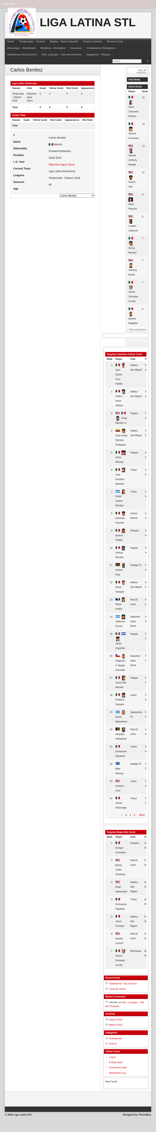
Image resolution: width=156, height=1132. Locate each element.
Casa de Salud (117, 988)
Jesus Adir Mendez (120, 683)
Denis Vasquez (120, 587)
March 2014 (115, 1024)
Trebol (133, 470)
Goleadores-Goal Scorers (22, 54)
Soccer (113, 1043)
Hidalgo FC (136, 565)
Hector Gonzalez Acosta (133, 292)
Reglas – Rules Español (64, 41)
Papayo (134, 413)
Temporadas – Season (32, 41)
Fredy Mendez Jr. (121, 418)
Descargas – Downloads (21, 48)
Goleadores (115, 1038)
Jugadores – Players (98, 54)
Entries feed (115, 1062)
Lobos (133, 695)
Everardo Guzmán (120, 518)
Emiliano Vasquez (120, 700)
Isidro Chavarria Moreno (133, 107)
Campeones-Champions (101, 48)
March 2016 (115, 1019)
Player (131, 91)
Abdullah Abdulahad (120, 734)
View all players (137, 329)
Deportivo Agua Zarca (31, 97)
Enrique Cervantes (120, 848)
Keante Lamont (120, 938)
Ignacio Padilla (120, 535)
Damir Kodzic (120, 604)
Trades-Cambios (92, 41)
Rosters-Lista (115, 41)
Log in (112, 1057)
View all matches (141, 71)
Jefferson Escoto (120, 621)
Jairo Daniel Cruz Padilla (120, 374)
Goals (145, 91)
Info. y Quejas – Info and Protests (61, 54)
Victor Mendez (120, 457)
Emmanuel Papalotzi (120, 751)
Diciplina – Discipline (53, 48)
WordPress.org (117, 1072)
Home (10, 41)
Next (142, 814)
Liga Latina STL (88, 22)
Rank (109, 359)
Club (132, 359)
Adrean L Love (120, 786)
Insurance (76, 48)
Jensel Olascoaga (120, 803)
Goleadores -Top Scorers (123, 983)
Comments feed (118, 1067)
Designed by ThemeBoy (137, 1114)
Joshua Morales (120, 553)
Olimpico (134, 530)
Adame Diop (120, 570)
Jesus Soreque (120, 921)
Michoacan (135, 951)
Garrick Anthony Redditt (132, 155)
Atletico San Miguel (134, 887)
